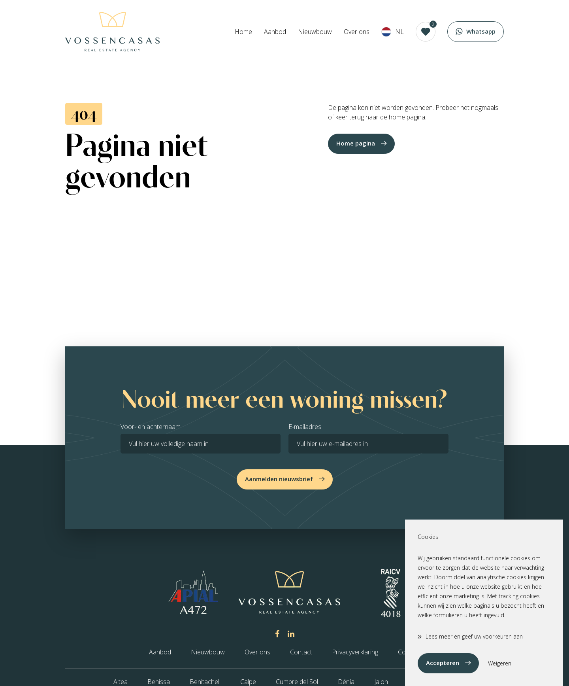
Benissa (158, 681)
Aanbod (275, 31)
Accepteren (442, 663)
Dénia (346, 681)
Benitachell (205, 681)
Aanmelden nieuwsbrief (279, 479)
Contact (301, 652)
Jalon (381, 681)
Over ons (356, 31)
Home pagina (355, 143)
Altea (120, 681)
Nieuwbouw (315, 31)
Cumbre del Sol (297, 681)
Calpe (248, 681)
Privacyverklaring (355, 652)
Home (243, 31)
